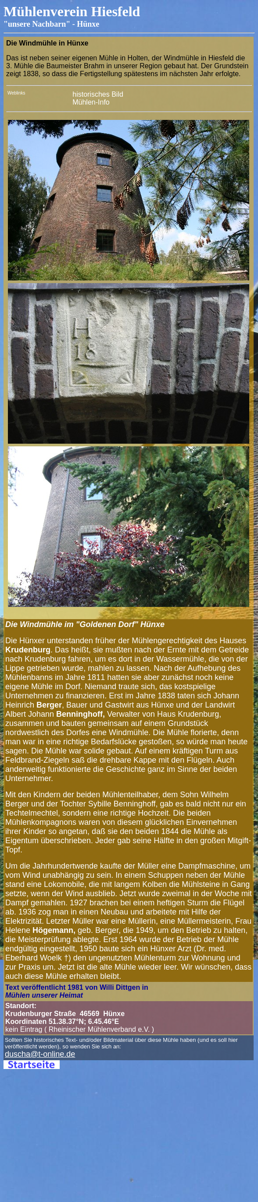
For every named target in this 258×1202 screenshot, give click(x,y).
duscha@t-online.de (40, 1054)
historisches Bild (97, 94)
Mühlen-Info (91, 102)
